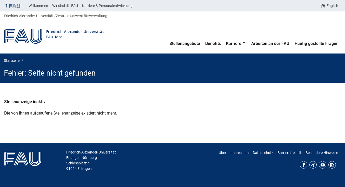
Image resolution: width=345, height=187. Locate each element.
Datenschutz (263, 153)
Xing (313, 165)
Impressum (239, 153)
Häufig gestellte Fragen (317, 43)
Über (222, 153)
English (332, 6)
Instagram (332, 165)
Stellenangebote (184, 43)
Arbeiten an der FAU (270, 43)
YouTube (322, 165)
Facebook (303, 165)
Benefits (213, 43)
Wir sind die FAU (65, 6)
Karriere (233, 43)
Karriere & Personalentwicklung (107, 6)
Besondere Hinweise (322, 153)
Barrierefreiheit (289, 153)
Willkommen (38, 6)
